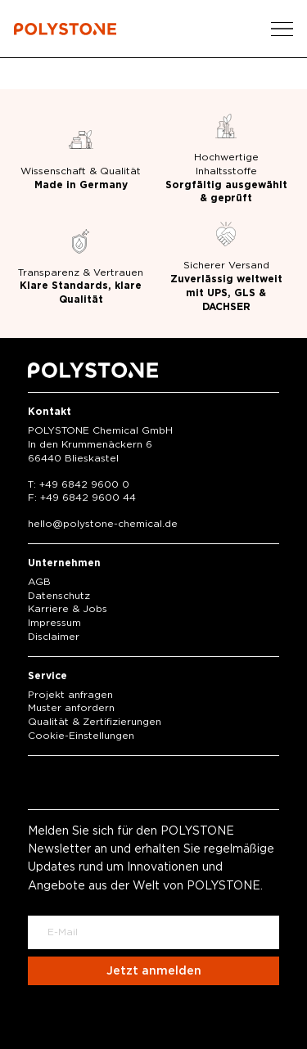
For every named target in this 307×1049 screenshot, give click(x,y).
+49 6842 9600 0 (84, 484)
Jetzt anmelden (153, 971)
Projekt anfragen (70, 695)
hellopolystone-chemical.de (103, 524)
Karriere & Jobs (67, 609)
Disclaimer (53, 637)
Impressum (54, 623)
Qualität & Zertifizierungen (94, 722)
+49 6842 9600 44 (88, 497)
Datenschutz (59, 596)
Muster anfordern (71, 708)
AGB (39, 582)
